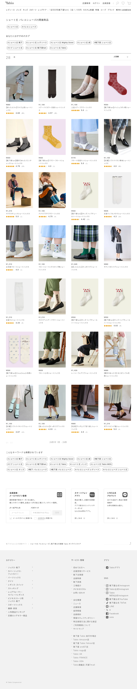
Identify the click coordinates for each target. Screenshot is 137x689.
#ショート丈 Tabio (58, 48)
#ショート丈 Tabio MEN (101, 464)
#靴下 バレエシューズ (37, 470)
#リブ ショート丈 (15, 48)
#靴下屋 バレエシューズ (61, 470)
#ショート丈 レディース (36, 43)
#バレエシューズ (29, 27)
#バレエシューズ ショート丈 (115, 470)
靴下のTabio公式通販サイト (16, 544)
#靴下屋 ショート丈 (102, 43)
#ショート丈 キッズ (16, 470)
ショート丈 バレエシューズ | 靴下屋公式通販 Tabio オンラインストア (55, 544)
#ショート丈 (13, 27)
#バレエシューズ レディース (87, 470)
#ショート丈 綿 (83, 43)
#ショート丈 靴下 (15, 43)
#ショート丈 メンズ (78, 464)
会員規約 (41, 518)
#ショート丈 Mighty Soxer (62, 43)
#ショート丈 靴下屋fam (36, 48)
